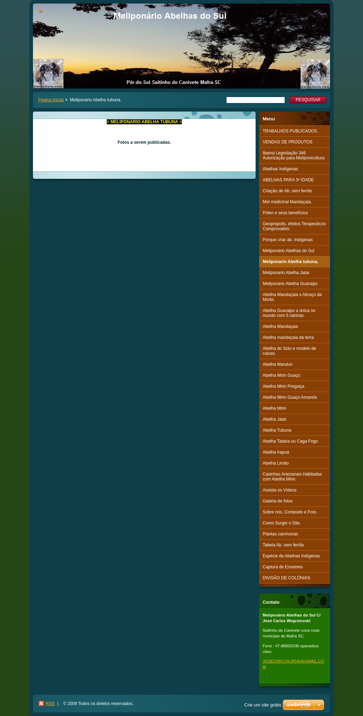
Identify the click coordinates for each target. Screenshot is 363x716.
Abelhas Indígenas (280, 168)
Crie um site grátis (262, 705)
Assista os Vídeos (279, 490)
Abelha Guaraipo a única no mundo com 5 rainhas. (289, 313)
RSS (50, 703)
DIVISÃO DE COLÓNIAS (286, 577)
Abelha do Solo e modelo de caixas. (289, 351)
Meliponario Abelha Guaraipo (290, 283)
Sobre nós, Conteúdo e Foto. (290, 512)
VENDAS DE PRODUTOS (287, 142)
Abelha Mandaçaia (280, 326)
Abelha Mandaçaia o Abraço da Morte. (292, 297)
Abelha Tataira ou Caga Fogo (290, 441)
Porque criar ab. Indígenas (288, 239)
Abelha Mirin (274, 408)
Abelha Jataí (274, 419)
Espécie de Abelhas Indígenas (291, 555)
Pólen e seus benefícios (285, 212)
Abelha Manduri (277, 364)
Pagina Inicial (50, 99)
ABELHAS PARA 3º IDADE (288, 179)
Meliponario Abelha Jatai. (286, 272)
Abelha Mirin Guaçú (281, 375)
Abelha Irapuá (276, 452)
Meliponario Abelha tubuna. (290, 261)
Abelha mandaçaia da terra (288, 337)
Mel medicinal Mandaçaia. (287, 201)
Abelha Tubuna (277, 430)
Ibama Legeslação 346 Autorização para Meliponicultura (294, 155)
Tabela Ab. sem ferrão (283, 544)
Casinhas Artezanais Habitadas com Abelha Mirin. (292, 477)
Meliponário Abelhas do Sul (288, 250)
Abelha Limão (276, 463)
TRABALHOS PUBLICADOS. (290, 131)
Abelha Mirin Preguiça (283, 386)
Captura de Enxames (283, 566)
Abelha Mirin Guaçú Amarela (290, 397)
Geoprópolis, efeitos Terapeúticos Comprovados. (294, 226)
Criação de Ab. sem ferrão (287, 190)
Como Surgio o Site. (282, 523)
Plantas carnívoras (280, 534)
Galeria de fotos (278, 501)
